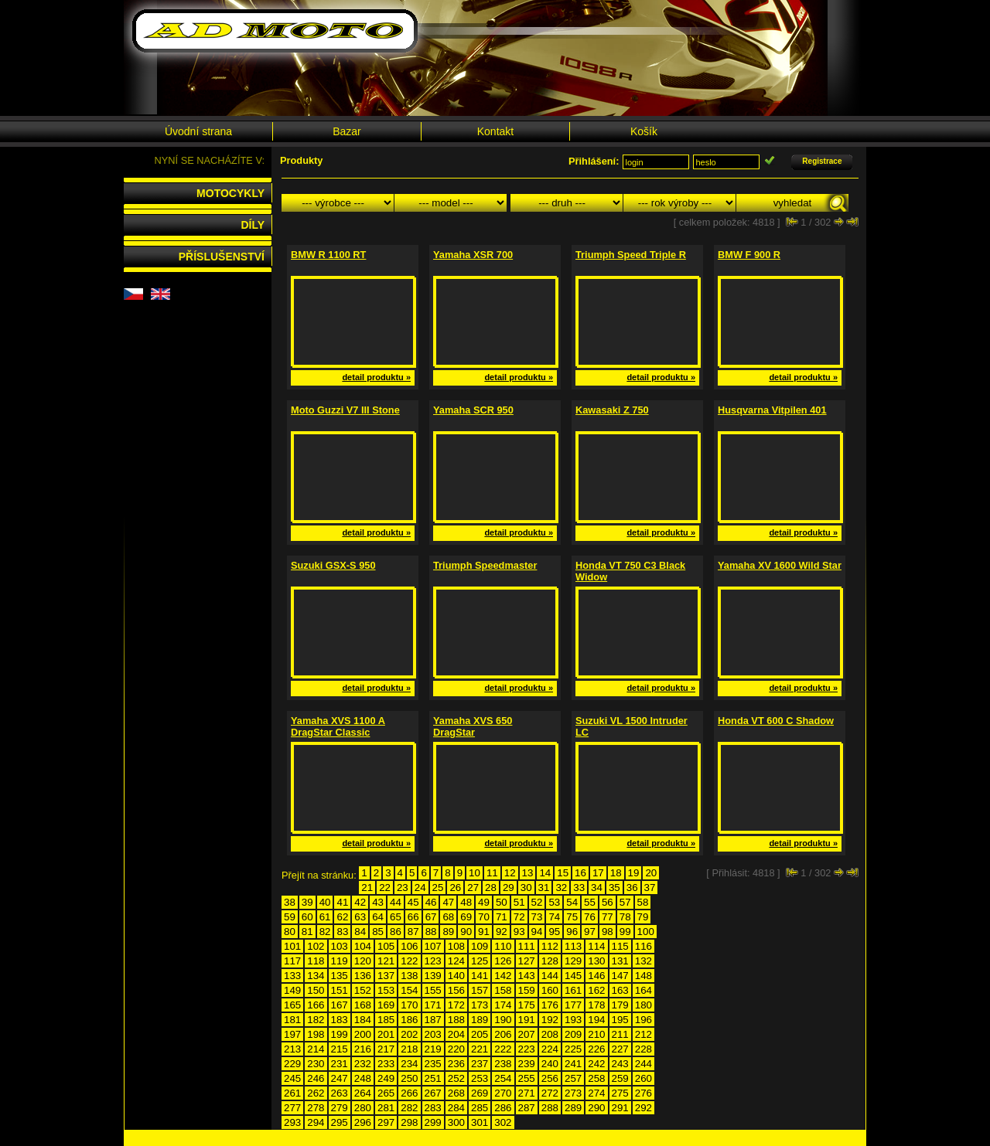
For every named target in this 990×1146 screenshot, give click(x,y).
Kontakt (495, 131)
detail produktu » (376, 377)
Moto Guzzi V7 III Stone (345, 410)
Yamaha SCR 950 (473, 410)
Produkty (301, 160)
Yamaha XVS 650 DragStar (472, 726)
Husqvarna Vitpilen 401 (772, 410)
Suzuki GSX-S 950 (333, 565)
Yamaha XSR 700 (473, 254)
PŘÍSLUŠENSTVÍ (222, 256)
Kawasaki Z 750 (612, 410)
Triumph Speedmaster (485, 565)
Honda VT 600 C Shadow (776, 720)
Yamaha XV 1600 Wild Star (780, 565)
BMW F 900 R (749, 254)
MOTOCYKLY (230, 193)
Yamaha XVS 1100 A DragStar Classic (338, 726)
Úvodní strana (198, 131)
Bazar (347, 131)
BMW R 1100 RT (328, 254)
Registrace (822, 161)
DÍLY (253, 225)
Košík (643, 131)
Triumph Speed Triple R (630, 254)
